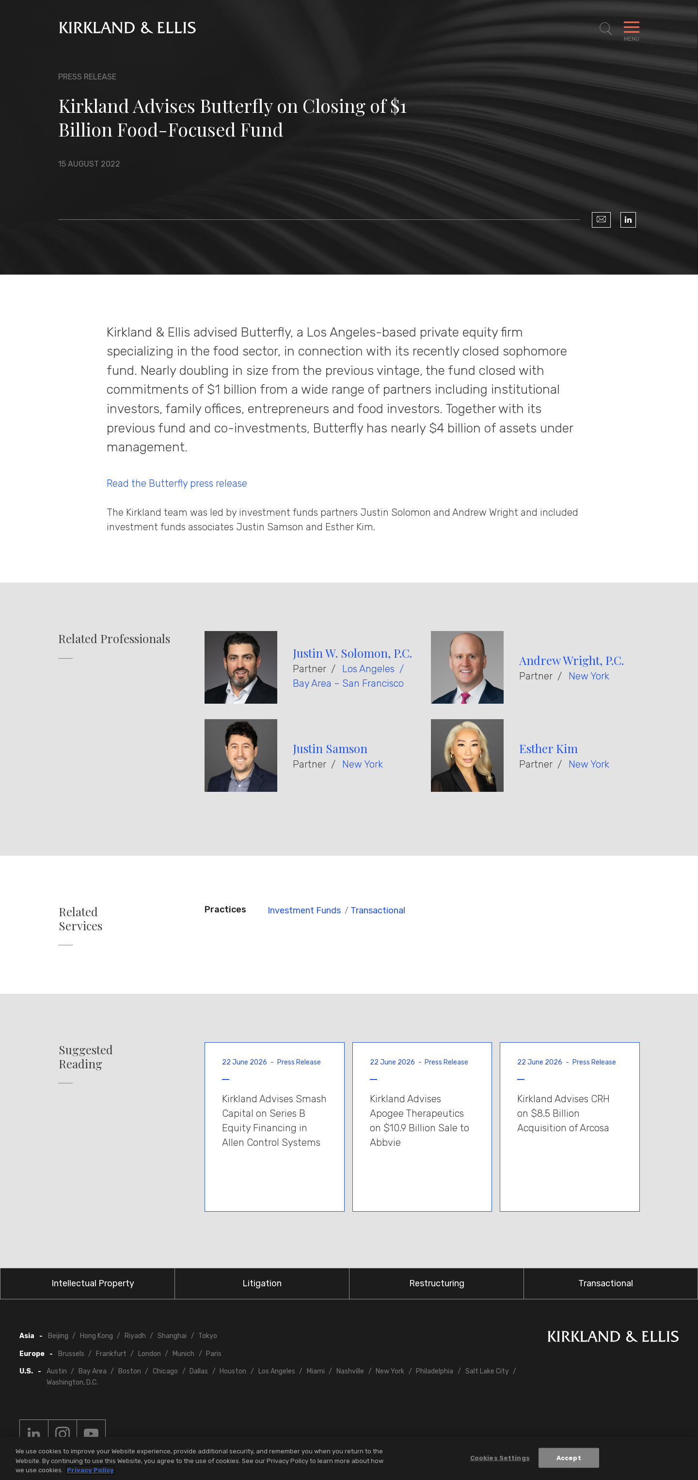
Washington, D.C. (72, 1382)
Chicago (165, 1371)
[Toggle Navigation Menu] (631, 29)
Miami (316, 1371)
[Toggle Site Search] (606, 29)
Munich (183, 1354)
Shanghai (172, 1336)
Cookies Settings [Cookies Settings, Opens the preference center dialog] (500, 1457)
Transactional (377, 910)
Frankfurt (111, 1354)
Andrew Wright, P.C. (571, 660)
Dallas (199, 1371)
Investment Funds (304, 910)
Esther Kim (548, 748)
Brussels (71, 1354)
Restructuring (436, 1283)
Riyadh (135, 1336)
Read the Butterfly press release (177, 483)
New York (589, 676)
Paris (214, 1354)
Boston (129, 1371)
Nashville (350, 1371)
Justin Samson (330, 748)
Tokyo (207, 1336)
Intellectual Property (92, 1283)
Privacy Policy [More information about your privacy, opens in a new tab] (90, 1470)
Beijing (58, 1336)
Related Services (80, 918)
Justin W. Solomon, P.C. (352, 653)
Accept (568, 1457)
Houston (233, 1371)
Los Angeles (368, 669)
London (149, 1354)
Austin (57, 1371)
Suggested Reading (86, 1056)
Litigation (262, 1283)
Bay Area (93, 1371)
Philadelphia (434, 1371)
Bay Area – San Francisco (348, 683)
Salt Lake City (487, 1371)
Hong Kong (96, 1336)
